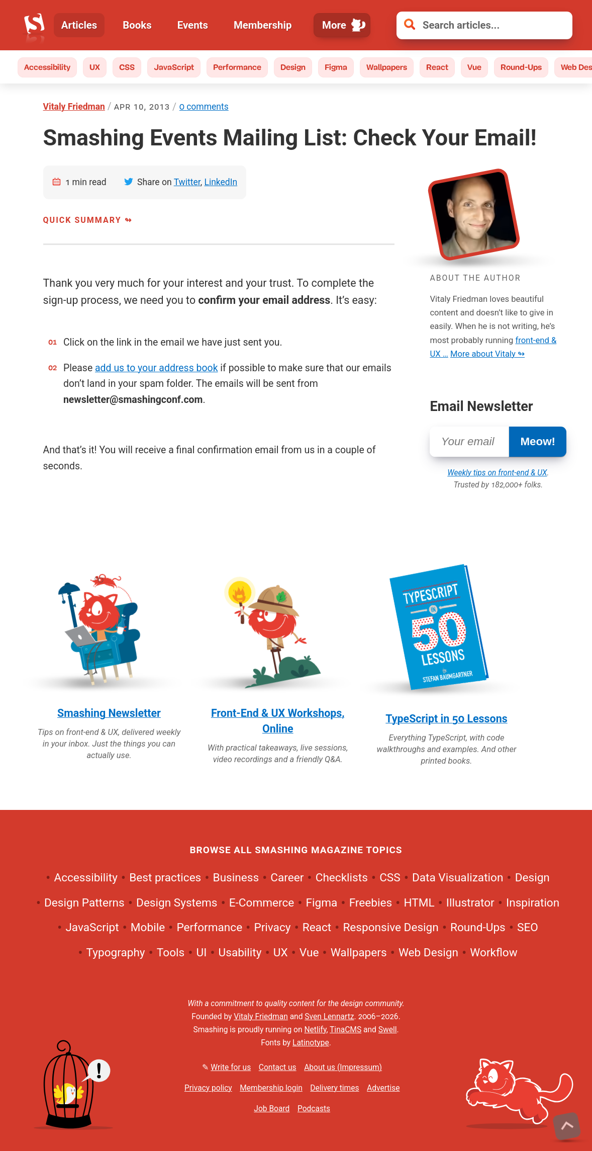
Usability (240, 952)
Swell (387, 1029)
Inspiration (532, 903)
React (437, 67)
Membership (263, 25)
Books (137, 25)
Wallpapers (386, 67)
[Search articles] (484, 25)
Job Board (271, 1108)
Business (236, 878)
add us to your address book (156, 368)
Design (293, 67)
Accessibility (47, 67)
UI (201, 952)
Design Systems (176, 903)
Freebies (370, 903)
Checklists (342, 878)
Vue (474, 67)
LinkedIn (220, 182)
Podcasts (314, 1108)
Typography (115, 952)
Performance (237, 67)
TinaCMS (345, 1029)
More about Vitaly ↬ (487, 354)
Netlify (315, 1029)
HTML (419, 903)
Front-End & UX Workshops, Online (278, 721)
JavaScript (174, 67)
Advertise (383, 1088)
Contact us (278, 1067)
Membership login (271, 1088)
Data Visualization (457, 878)
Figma (336, 67)
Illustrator (470, 903)
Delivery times (334, 1088)
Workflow (493, 952)
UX (94, 67)
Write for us (231, 1067)
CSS (127, 67)
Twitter (187, 182)
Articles (79, 25)
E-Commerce (261, 903)
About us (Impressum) (343, 1067)
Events (192, 25)
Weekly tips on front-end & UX (497, 472)
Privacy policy (208, 1088)
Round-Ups (521, 67)
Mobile (148, 928)
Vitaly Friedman (74, 107)
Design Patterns (84, 903)
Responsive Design (390, 928)
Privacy (272, 928)
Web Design (428, 952)
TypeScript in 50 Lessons (446, 718)
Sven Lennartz (329, 1016)
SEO (527, 928)
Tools (170, 952)
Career (287, 878)
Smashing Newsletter (109, 713)
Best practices (165, 878)
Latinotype (310, 1042)
